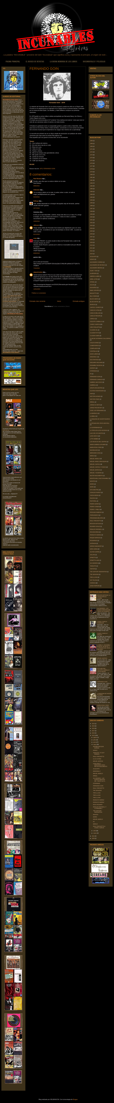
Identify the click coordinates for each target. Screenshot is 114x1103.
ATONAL (92, 282)
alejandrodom (37, 272)
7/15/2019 (36, 268)
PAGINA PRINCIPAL (13, 61)
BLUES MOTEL (94, 301)
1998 (91, 211)
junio (94, 742)
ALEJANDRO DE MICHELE (97, 265)
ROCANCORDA (94, 532)
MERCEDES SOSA (95, 453)
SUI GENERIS (94, 563)
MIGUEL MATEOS (95, 470)
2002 (91, 222)
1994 (91, 200)
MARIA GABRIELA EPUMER (98, 444)
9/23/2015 (36, 197)
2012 (91, 251)
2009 (91, 242)
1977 (91, 166)
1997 (91, 208)
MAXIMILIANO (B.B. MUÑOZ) (98, 747)
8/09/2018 (36, 253)
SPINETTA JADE (94, 560)
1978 (91, 169)
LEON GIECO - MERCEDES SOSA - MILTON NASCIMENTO (100, 765)
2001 (91, 219)
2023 (93, 723)
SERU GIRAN (94, 549)
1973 (91, 154)
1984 (91, 186)
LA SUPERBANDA (95, 427)
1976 (91, 163)
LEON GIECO (94, 436)
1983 (91, 183)
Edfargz (36, 201)
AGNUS (92, 259)
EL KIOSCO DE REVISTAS (35, 61)
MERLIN (92, 455)
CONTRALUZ (93, 351)
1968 (91, 143)
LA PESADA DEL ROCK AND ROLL (99, 423)
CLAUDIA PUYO (94, 332)
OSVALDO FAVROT (95, 492)
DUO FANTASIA (94, 359)
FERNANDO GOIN (49, 168)
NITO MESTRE (94, 489)
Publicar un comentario (39, 293)
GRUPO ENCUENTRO (96, 388)
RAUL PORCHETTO (95, 520)
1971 (91, 149)
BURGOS (92, 304)
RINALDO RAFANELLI (96, 529)
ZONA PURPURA (95, 585)
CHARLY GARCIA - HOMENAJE (102, 622)
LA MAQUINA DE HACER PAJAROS (100, 419)
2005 (91, 231)
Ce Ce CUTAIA (97, 759)
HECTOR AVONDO (95, 396)
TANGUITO (93, 566)
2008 (91, 239)
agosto (95, 737)
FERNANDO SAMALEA (96, 379)
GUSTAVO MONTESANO (97, 390)
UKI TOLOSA (93, 580)
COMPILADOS (94, 348)
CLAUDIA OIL (94, 330)
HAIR (91, 393)
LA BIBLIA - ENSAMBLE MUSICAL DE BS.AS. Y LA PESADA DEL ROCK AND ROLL (103, 647)
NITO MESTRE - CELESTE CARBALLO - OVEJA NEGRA (103, 670)
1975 (91, 160)
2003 (91, 225)
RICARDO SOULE (95, 526)
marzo (95, 833)
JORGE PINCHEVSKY (96, 407)
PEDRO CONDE (94, 506)
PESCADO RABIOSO (96, 512)
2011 (91, 248)
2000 (91, 217)
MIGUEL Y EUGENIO (96, 472)
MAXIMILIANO (94, 450)
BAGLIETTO (93, 293)
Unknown (36, 190)
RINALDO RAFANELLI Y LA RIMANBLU (99, 807)
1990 (91, 197)
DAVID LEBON (94, 354)
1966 (91, 140)
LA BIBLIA (93, 416)
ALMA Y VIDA (94, 270)
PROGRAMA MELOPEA (96, 518)
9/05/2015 (36, 186)
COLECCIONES (94, 342)
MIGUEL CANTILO (95, 464)
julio (94, 740)
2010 (91, 245)
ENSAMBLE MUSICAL (96, 365)
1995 (91, 202)
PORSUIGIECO (94, 515)
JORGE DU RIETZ (95, 405)
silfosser (36, 225)
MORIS (92, 484)
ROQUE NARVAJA (95, 537)
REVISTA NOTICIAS (95, 523)
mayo (95, 744)
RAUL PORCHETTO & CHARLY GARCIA (99, 827)
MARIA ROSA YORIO (96, 447)
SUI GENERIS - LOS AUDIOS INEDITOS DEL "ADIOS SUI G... (99, 780)
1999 (91, 214)
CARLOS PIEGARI (95, 315)
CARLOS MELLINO (95, 313)
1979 (41, 168)
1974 (91, 157)
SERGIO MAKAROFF (96, 546)
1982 (91, 180)
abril (94, 830)
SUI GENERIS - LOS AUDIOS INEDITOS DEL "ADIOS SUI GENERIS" (103, 610)
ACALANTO (93, 256)
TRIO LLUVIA (93, 577)
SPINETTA (93, 557)
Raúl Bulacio (37, 178)
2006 (91, 234)
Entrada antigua (78, 301)
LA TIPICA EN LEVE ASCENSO (98, 430)
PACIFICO (93, 498)
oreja (35, 238)
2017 (93, 730)
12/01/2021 (36, 289)
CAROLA (92, 318)
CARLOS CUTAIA (95, 310)
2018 (93, 728)
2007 (91, 236)
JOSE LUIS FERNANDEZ (97, 410)
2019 (93, 726)
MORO (92, 487)
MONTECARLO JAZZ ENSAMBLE (99, 478)
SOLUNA (92, 554)
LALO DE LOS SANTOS (96, 433)
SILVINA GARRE (94, 552)
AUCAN (92, 284)
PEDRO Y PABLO (95, 509)
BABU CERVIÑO (94, 290)
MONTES (92, 481)
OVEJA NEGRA (94, 495)
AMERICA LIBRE (94, 276)
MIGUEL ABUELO (95, 458)
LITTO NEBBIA (94, 439)
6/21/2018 (36, 234)
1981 (91, 177)
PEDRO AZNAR (94, 504)
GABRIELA (93, 385)
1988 (91, 194)
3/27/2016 (36, 208)
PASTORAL (93, 501)
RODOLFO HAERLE (95, 535)
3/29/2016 (36, 221)
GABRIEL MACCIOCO (96, 382)
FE (91, 373)
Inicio (59, 301)
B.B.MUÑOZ (93, 287)
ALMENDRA (93, 273)
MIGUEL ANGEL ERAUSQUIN (98, 461)
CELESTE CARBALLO (96, 321)
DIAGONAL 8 (93, 357)
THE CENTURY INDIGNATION (98, 571)
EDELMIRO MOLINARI (96, 362)
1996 (91, 205)
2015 (91, 253)
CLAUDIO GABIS (94, 335)
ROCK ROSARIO (97, 804)
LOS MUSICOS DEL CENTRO (98, 441)
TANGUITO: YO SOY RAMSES (98, 753)
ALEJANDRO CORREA (96, 262)
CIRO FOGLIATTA (95, 327)
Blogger (75, 1099)
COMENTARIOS (94, 345)
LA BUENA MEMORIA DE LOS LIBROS (63, 61)
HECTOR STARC (94, 399)
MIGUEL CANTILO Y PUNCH (98, 467)
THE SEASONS (94, 574)
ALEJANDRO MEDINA (96, 268)
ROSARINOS (93, 540)
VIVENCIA (93, 583)
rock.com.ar (6, 430)
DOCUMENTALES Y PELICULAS (94, 61)
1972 (91, 152)
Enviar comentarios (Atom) (61, 306)
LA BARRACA (94, 413)
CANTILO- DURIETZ (95, 307)
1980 (91, 174)
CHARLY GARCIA (95, 324)
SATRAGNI (93, 543)
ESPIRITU (93, 368)
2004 (91, 228)
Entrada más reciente (37, 301)
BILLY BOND (93, 296)
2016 (93, 733)
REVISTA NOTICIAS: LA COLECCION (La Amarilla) (103, 596)
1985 (91, 188)
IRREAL (92, 402)
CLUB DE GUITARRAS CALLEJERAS (100, 338)
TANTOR (92, 569)
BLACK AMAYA (94, 299)
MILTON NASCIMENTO (96, 475)
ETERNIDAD (93, 371)
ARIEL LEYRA (94, 279)
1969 (91, 146)
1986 (91, 191)
